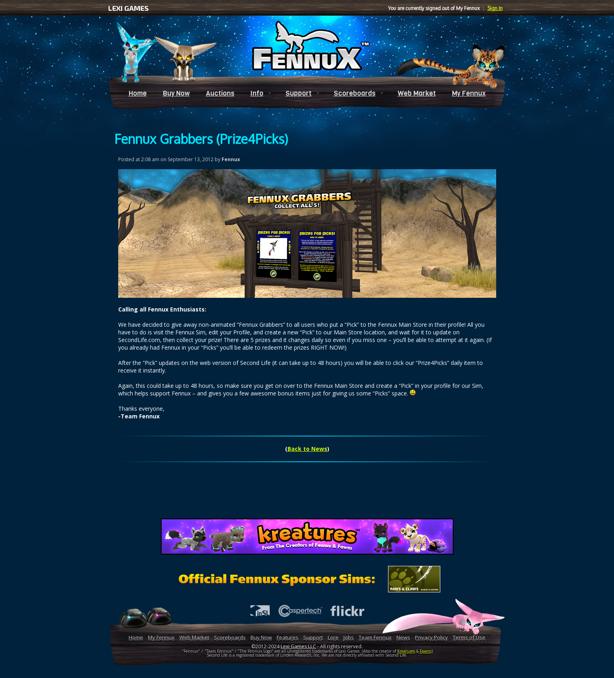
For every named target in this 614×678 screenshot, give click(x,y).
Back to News (307, 449)
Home (138, 93)
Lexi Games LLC (298, 646)
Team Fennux (375, 637)
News (403, 637)
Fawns (425, 651)
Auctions (220, 93)
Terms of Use (469, 637)
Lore (333, 637)
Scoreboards (355, 93)
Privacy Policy (431, 637)
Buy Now (176, 93)
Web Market (417, 93)
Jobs (348, 637)
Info (257, 93)
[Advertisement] (307, 495)
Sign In (495, 8)
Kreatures (406, 651)
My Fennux (469, 93)
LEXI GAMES (128, 8)
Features (287, 637)
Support (298, 93)
